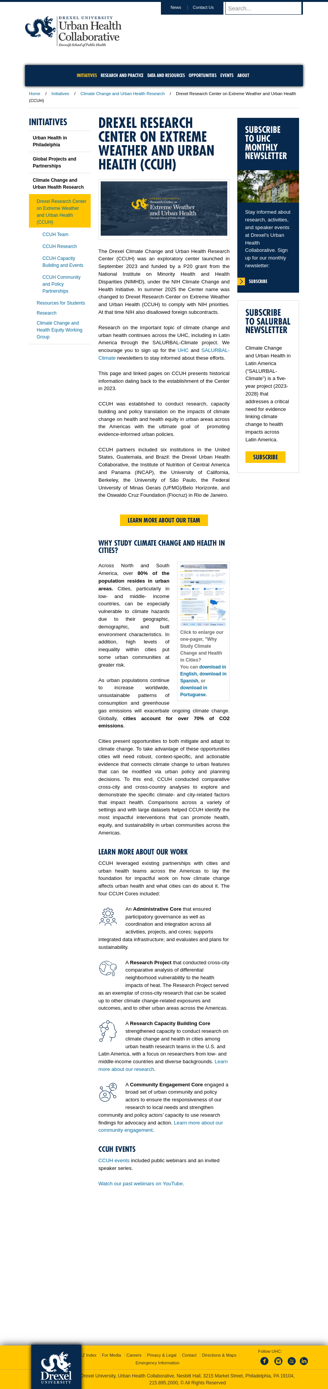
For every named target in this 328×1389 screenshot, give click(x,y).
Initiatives (60, 93)
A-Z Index (87, 1355)
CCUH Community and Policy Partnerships (61, 284)
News (183, 7)
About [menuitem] (243, 75)
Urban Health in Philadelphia (50, 141)
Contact (189, 1355)
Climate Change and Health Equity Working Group (60, 330)
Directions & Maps (219, 1355)
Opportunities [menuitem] (202, 75)
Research (46, 313)
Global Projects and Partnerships (54, 162)
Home (34, 93)
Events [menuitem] (226, 75)
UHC (183, 350)
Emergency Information (157, 1363)
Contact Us (210, 7)
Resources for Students (61, 303)
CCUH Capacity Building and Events (62, 262)
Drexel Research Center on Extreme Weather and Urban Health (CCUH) (61, 212)
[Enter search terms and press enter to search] (268, 8)
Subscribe (265, 457)
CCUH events (114, 1160)
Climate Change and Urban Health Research (123, 93)
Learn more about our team (164, 520)
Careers (134, 1355)
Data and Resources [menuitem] (166, 75)
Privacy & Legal (161, 1355)
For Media (111, 1355)
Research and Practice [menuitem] (122, 75)
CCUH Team (55, 234)
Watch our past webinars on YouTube (140, 1183)
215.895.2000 (163, 1383)
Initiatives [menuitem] (87, 75)
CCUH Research (59, 246)
